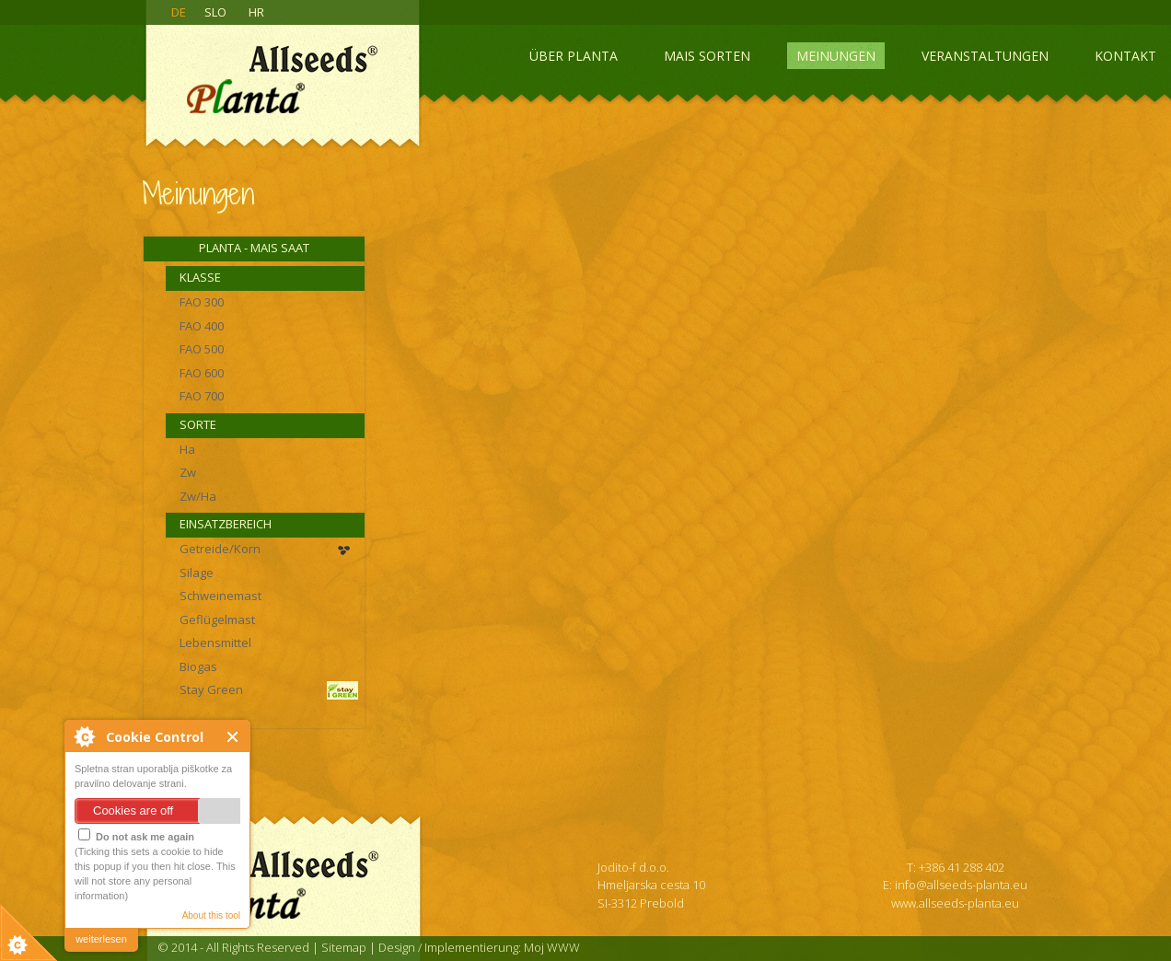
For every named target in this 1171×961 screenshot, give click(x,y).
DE (178, 12)
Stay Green (211, 689)
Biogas (198, 666)
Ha (187, 449)
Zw (188, 472)
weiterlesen (101, 938)
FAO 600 (202, 373)
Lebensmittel (215, 642)
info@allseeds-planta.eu (961, 884)
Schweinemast (220, 595)
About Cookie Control (83, 736)
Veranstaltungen (985, 55)
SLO (215, 12)
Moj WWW (552, 947)
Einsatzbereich (226, 523)
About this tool (211, 915)
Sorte (198, 424)
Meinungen (835, 55)
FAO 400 (202, 326)
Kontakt (1125, 55)
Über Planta (573, 55)
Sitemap (343, 947)
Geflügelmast (217, 619)
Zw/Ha (198, 496)
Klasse (200, 277)
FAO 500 (202, 349)
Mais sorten (707, 55)
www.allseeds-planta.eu (955, 903)
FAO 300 (202, 302)
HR (256, 12)
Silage (197, 572)
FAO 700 (202, 396)
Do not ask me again (136, 835)
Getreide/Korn (220, 548)
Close (233, 737)
